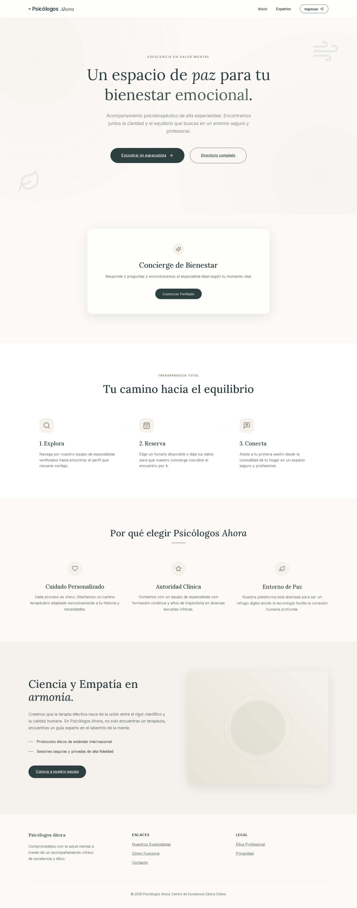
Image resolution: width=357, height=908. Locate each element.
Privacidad (245, 853)
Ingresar (314, 9)
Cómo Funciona (145, 853)
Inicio (262, 9)
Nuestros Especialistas (151, 844)
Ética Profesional (250, 844)
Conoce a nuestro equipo (57, 771)
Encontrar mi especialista (147, 155)
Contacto (140, 862)
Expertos (283, 9)
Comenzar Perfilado (178, 294)
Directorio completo (218, 155)
